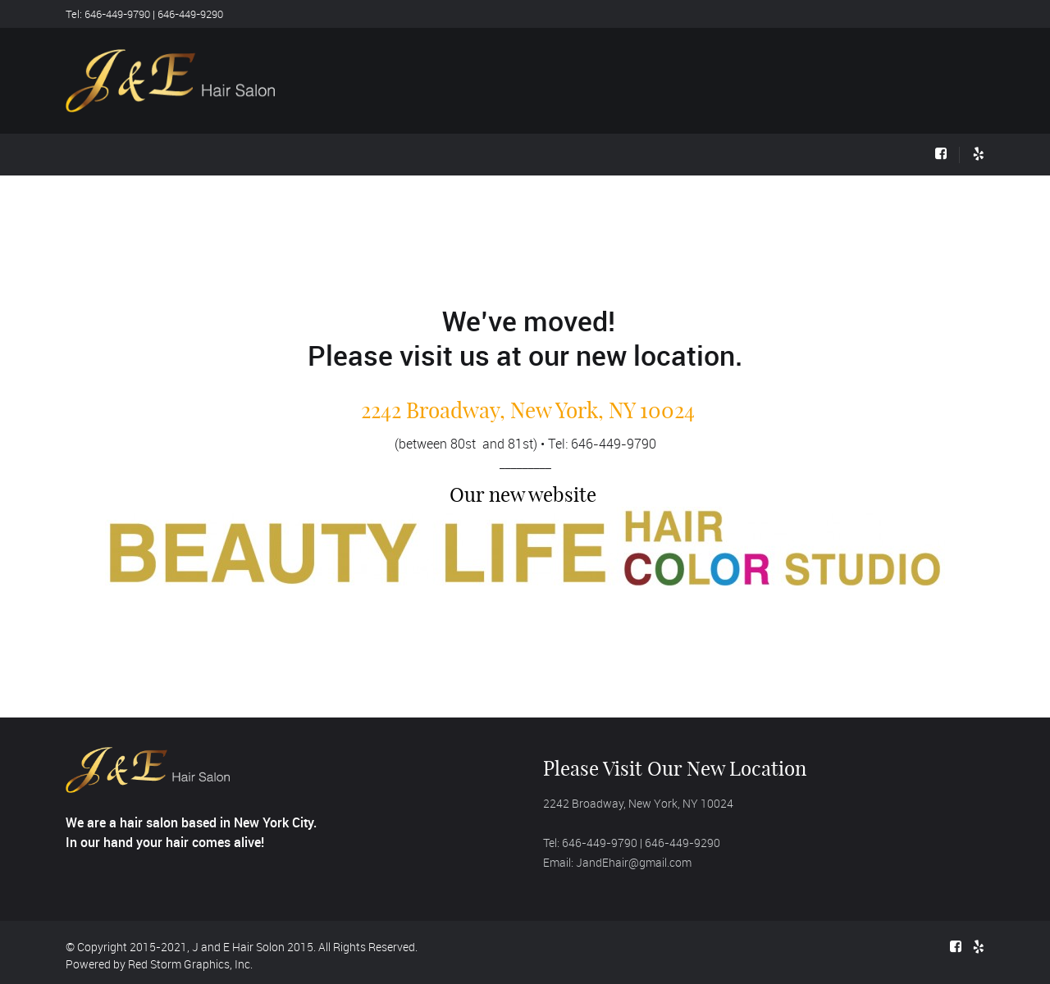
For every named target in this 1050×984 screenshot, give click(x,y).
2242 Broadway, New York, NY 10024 (528, 410)
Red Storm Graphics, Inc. (190, 964)
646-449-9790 (613, 444)
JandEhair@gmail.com (634, 862)
